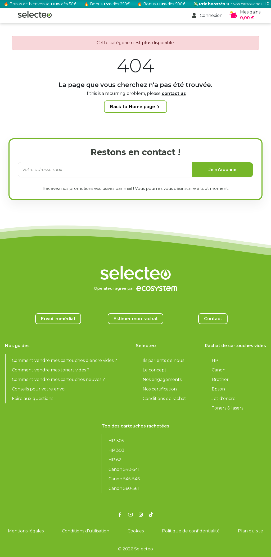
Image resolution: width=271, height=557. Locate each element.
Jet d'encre (224, 398)
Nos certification (160, 389)
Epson (218, 389)
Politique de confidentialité (191, 530)
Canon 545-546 (124, 478)
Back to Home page (135, 107)
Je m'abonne (223, 169)
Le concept (154, 369)
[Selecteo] (135, 260)
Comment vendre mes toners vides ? (50, 369)
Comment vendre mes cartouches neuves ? (58, 379)
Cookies (136, 530)
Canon (218, 369)
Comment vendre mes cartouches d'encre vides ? (64, 360)
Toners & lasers (227, 408)
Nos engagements (162, 379)
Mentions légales (26, 530)
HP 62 (115, 459)
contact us (174, 93)
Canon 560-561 (124, 488)
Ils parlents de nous (163, 360)
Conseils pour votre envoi (38, 389)
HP (215, 360)
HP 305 (116, 440)
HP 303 (116, 450)
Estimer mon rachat (135, 318)
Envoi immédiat (58, 318)
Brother (220, 379)
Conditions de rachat (164, 398)
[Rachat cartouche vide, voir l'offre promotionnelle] (135, 4)
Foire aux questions (32, 398)
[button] (207, 15)
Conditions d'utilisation (85, 530)
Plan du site (250, 530)
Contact (213, 318)
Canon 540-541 (124, 469)
